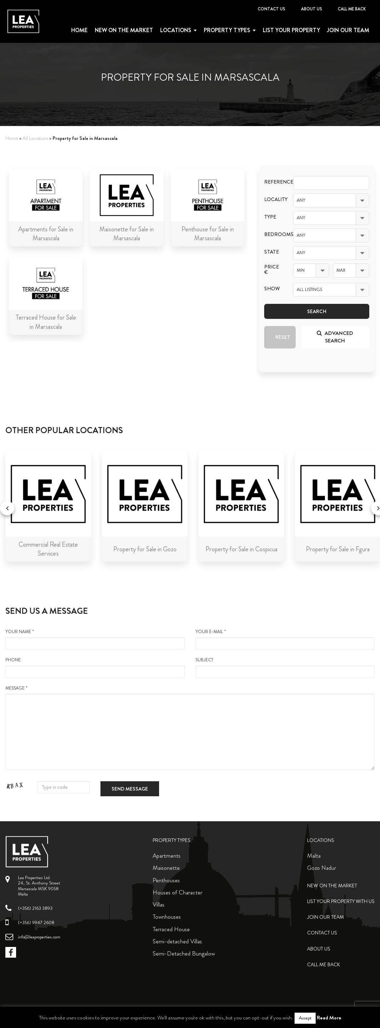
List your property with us (341, 901)
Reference (273, 182)
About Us (311, 9)
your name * (95, 639)
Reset (282, 337)
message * (190, 727)
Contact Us (271, 9)
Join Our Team (348, 30)
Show (272, 288)
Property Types (172, 840)
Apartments (167, 855)
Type (270, 217)
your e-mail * (285, 639)
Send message (130, 788)
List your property (291, 30)
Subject (285, 667)
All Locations (35, 138)
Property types (227, 30)
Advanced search (335, 337)
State (271, 252)
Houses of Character (177, 892)
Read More (329, 1018)
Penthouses (166, 880)
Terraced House (171, 929)
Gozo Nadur (321, 867)
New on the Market (124, 30)
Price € (271, 269)
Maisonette (166, 867)
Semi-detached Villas (177, 941)
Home (79, 30)
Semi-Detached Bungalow (184, 953)
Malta (314, 855)
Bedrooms (273, 234)
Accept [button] (305, 1018)
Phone (95, 667)
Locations (175, 30)
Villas (158, 904)
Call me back (352, 9)
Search (316, 311)
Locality (273, 199)
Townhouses (167, 916)
